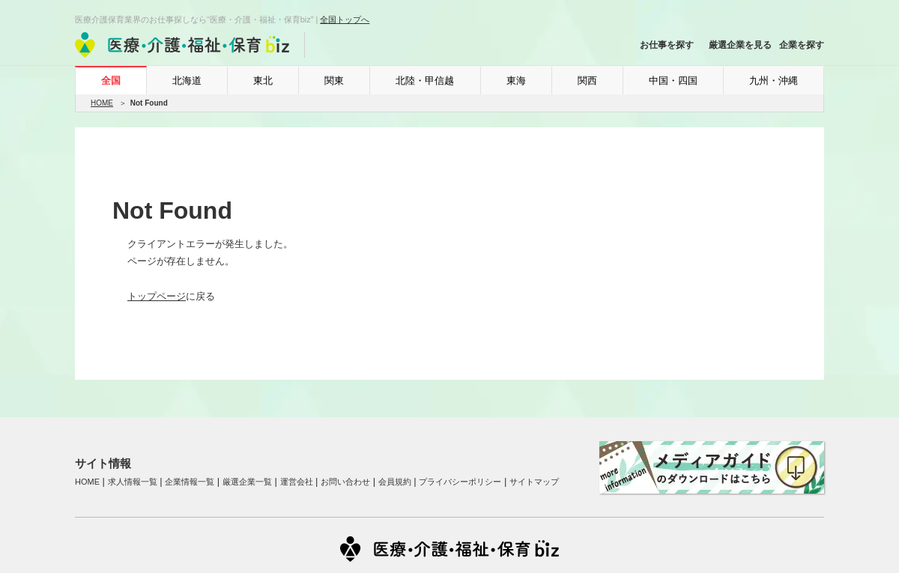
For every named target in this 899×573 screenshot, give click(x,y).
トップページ (156, 296)
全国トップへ (344, 19)
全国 (111, 80)
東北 (263, 80)
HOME (102, 103)
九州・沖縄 (773, 80)
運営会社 (296, 481)
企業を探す (801, 45)
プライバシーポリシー (460, 481)
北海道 (187, 80)
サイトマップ (534, 481)
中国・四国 (673, 80)
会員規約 (394, 481)
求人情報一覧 (132, 481)
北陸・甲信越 (425, 80)
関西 (587, 80)
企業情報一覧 (189, 481)
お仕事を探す (667, 45)
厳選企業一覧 (247, 481)
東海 (516, 80)
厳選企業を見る (740, 45)
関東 (334, 80)
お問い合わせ (345, 481)
